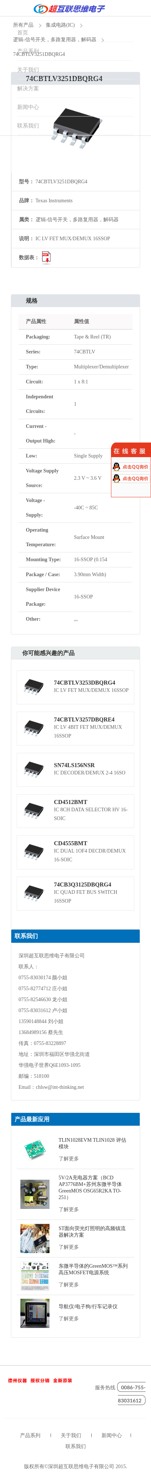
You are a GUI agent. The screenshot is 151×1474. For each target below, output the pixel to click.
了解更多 (69, 1158)
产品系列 (30, 1435)
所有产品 (23, 25)
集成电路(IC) (60, 25)
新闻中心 (112, 1435)
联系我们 (75, 1446)
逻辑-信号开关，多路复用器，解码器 (54, 39)
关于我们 (71, 1435)
